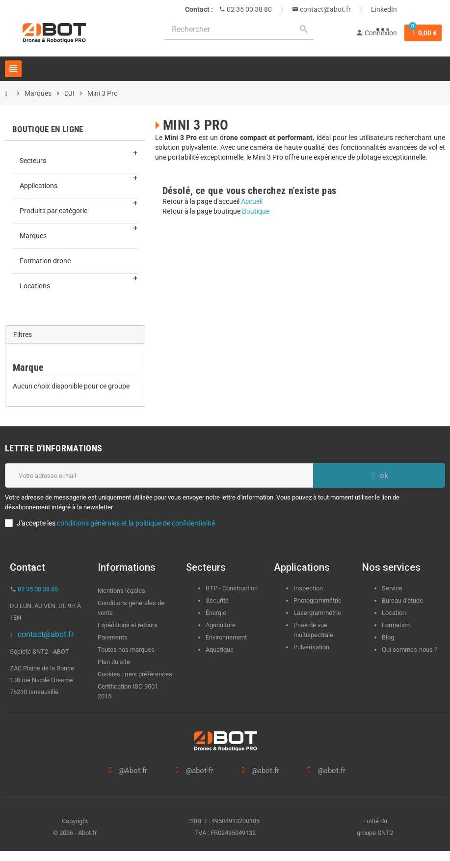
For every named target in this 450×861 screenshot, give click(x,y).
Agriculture (221, 625)
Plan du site (114, 662)
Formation (396, 625)
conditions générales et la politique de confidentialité (136, 523)
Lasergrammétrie (317, 612)
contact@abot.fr (324, 9)
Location (394, 612)
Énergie (216, 612)
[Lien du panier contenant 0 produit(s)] (423, 33)
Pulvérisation (311, 647)
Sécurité (217, 600)
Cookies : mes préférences (135, 674)
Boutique (255, 211)
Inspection (308, 588)
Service (393, 588)
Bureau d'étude (402, 600)
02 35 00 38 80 (248, 9)
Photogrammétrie (317, 600)
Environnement (226, 637)
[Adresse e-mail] (159, 475)
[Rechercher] (239, 29)
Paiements (113, 637)
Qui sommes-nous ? (409, 649)
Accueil (252, 201)
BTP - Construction (232, 588)
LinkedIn (384, 9)
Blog (388, 637)
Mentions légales (121, 590)
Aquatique (220, 649)
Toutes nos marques (126, 649)
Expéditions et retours (128, 625)
